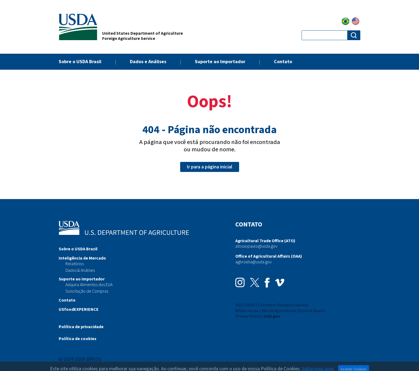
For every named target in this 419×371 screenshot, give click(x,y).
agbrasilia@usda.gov (253, 262)
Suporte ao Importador (220, 61)
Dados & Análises (80, 270)
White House (247, 311)
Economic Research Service (283, 305)
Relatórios (74, 264)
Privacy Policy (248, 316)
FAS (238, 305)
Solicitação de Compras (86, 291)
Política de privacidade (81, 327)
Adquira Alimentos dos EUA (88, 285)
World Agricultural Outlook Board (293, 311)
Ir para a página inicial (209, 167)
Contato (283, 61)
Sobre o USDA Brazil (78, 249)
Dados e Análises (148, 61)
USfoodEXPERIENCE (79, 309)
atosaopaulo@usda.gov (256, 246)
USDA (250, 305)
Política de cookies (77, 339)
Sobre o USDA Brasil (80, 61)
